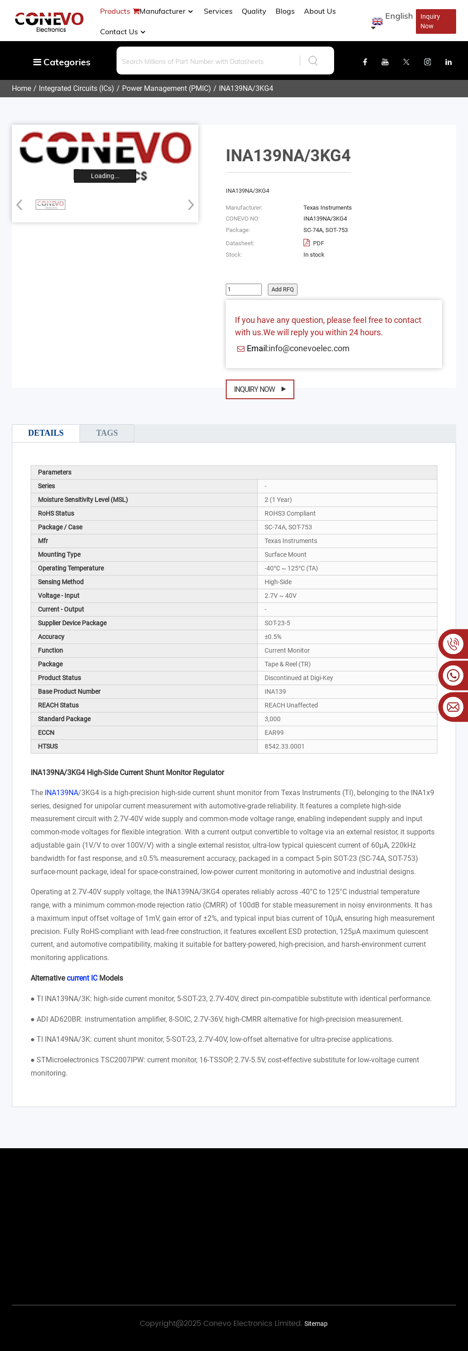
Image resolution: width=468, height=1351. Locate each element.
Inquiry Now (430, 21)
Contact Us (123, 31)
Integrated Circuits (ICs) (76, 88)
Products (115, 11)
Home (21, 88)
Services (218, 11)
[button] (188, 204)
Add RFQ (282, 289)
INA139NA (61, 792)
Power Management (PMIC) (166, 88)
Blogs (285, 11)
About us (320, 11)
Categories (61, 62)
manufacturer (167, 11)
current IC (82, 978)
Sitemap (316, 1323)
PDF (318, 243)
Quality (254, 11)
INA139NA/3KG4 (246, 88)
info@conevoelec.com (309, 348)
